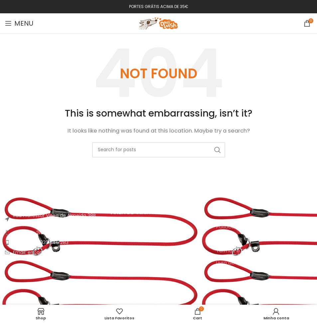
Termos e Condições (242, 250)
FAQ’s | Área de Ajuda (137, 262)
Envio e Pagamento (135, 250)
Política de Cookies (240, 238)
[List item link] (53, 232)
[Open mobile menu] (19, 23)
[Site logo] (158, 22)
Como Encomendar (135, 238)
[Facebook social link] (254, 291)
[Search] (158, 150)
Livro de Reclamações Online (251, 262)
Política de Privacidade (244, 226)
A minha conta (129, 226)
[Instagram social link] (262, 291)
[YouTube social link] (272, 291)
